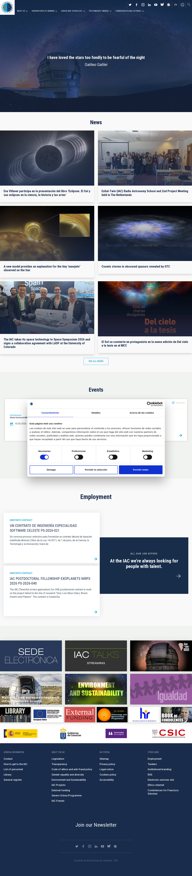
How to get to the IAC (15, 764)
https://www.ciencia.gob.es (21, 733)
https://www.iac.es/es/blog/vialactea (168, 5)
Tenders (152, 764)
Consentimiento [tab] (50, 412)
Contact (8, 758)
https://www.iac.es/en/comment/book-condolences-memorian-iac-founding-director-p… (176, 714)
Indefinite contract (21, 520)
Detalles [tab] (95, 412)
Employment (155, 758)
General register (13, 779)
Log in (182, 5)
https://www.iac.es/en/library (15, 714)
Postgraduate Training (99, 11)
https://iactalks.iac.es (96, 655)
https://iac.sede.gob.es (31, 655)
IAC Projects (59, 785)
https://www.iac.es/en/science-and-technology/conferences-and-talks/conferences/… (161, 655)
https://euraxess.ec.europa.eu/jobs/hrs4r (144, 714)
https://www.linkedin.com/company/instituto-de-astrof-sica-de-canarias (149, 5)
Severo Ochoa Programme (67, 795)
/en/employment (179, 576)
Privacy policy (107, 764)
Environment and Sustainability (69, 779)
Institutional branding (159, 769)
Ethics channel (156, 785)
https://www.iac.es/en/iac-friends (112, 714)
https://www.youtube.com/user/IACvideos (156, 5)
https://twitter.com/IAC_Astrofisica (130, 5)
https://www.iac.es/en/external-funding (79, 714)
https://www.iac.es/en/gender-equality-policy (161, 689)
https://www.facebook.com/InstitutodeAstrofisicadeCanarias (136, 5)
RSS (150, 774)
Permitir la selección (96, 469)
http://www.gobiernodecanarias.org (70, 733)
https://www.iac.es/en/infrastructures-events (31, 689)
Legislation (58, 758)
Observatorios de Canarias (43, 11)
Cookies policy (108, 774)
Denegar (51, 469)
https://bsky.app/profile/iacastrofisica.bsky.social (162, 5)
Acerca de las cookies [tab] (142, 412)
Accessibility (107, 779)
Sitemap (104, 758)
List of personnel (13, 769)
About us (21, 11)
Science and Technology (71, 11)
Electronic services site (161, 779)
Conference (15, 415)
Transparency (59, 764)
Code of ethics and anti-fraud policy (72, 769)
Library (7, 774)
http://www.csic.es (168, 733)
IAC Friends (58, 800)
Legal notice (106, 769)
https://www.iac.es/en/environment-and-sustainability (96, 689)
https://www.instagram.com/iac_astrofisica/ (143, 5)
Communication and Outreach (128, 11)
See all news (96, 361)
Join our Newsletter (96, 825)
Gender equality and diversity (68, 774)
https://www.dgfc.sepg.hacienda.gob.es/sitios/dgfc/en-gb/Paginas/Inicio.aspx (47, 714)
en (175, 5)
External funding (61, 790)
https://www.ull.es (117, 733)
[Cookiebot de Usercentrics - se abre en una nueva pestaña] (149, 404)
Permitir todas (140, 469)
